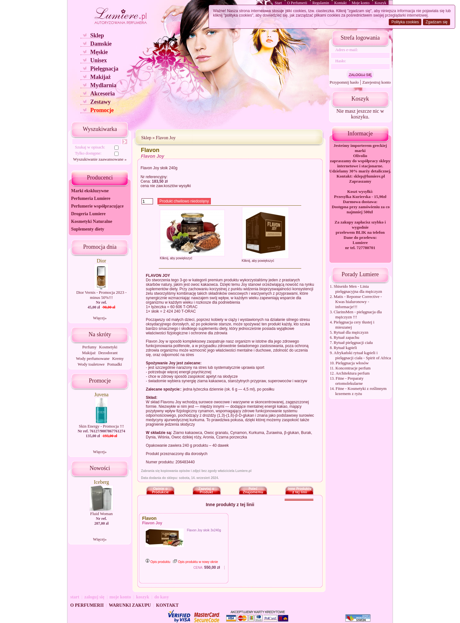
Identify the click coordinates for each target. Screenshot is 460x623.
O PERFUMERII (87, 605)
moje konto (120, 597)
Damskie (100, 44)
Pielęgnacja (104, 68)
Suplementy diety (87, 229)
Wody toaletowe (91, 364)
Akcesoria (102, 93)
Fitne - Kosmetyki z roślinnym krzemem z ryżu (361, 391)
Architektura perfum (353, 373)
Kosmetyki (108, 347)
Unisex (98, 60)
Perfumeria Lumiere (90, 198)
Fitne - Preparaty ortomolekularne (349, 381)
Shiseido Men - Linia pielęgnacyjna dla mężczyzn (358, 289)
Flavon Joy (166, 137)
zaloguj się (94, 597)
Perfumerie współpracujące (97, 206)
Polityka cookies (405, 22)
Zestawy (100, 102)
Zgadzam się (436, 22)
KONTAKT (167, 605)
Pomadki (114, 364)
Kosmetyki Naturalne (91, 221)
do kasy (161, 597)
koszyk (142, 597)
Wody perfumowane (93, 358)
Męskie (99, 52)
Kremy (118, 358)
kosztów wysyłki (177, 186)
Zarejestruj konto (376, 82)
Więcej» (100, 317)
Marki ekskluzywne (90, 190)
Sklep (97, 35)
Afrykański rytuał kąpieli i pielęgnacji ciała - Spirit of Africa (362, 355)
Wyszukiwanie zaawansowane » (99, 159)
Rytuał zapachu (346, 337)
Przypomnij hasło (344, 82)
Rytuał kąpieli (345, 347)
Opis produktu (157, 562)
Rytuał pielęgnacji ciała (353, 342)
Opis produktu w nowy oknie (195, 562)
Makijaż (100, 77)
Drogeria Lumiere (88, 213)
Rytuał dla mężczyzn (351, 332)
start (74, 597)
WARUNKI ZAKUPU (130, 605)
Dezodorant (108, 352)
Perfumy (89, 347)
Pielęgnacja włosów (352, 363)
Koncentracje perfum (353, 368)
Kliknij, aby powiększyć (176, 258)
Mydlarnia (103, 85)
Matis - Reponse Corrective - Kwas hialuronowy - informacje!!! (358, 301)
